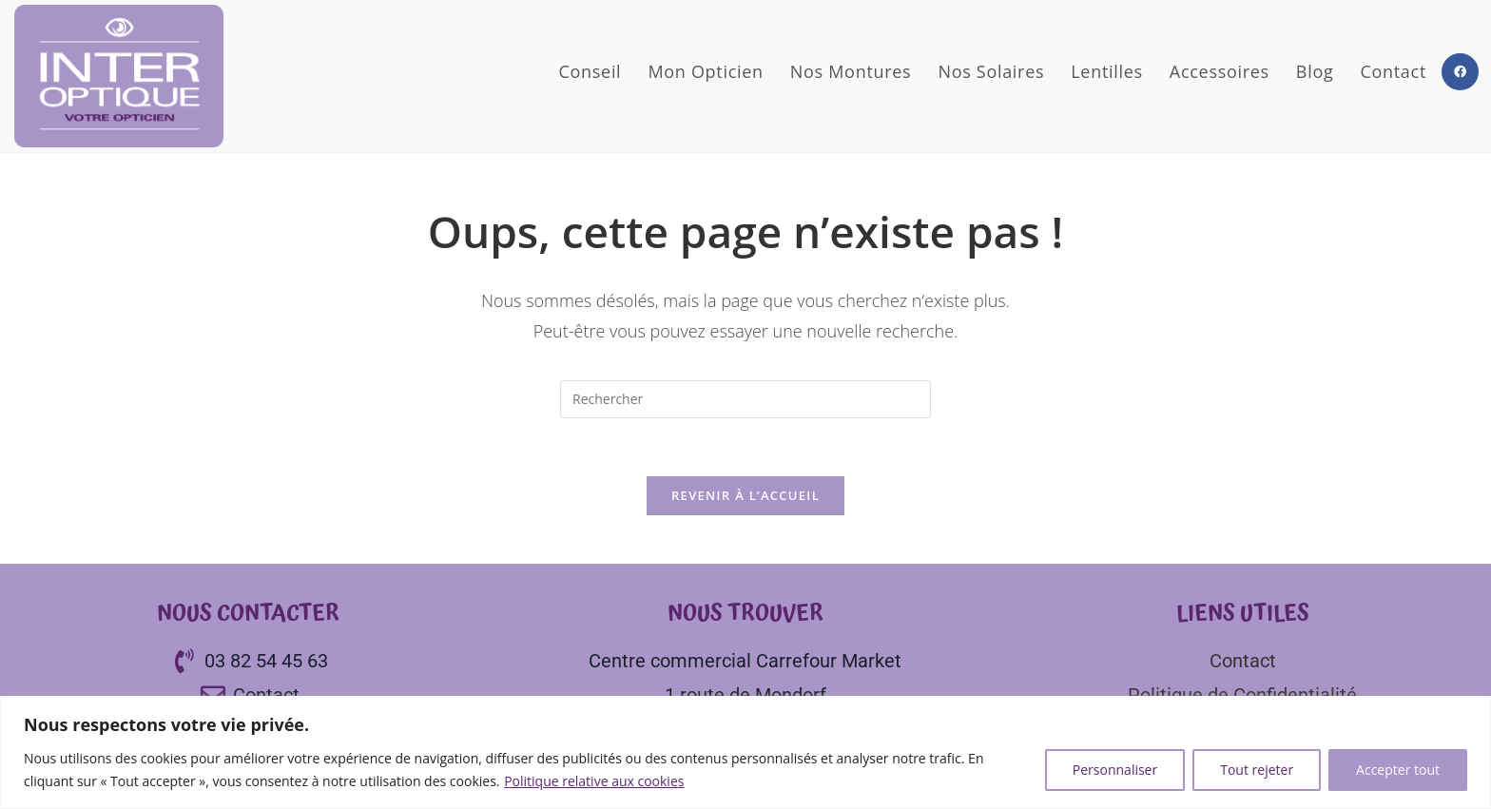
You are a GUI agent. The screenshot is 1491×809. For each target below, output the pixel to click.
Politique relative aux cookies (594, 781)
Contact (1243, 660)
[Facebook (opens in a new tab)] (1460, 71)
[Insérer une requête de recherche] (745, 399)
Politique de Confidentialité (1242, 695)
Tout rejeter (1256, 770)
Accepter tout (1398, 770)
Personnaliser (1115, 770)
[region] (745, 752)
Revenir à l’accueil (745, 495)
